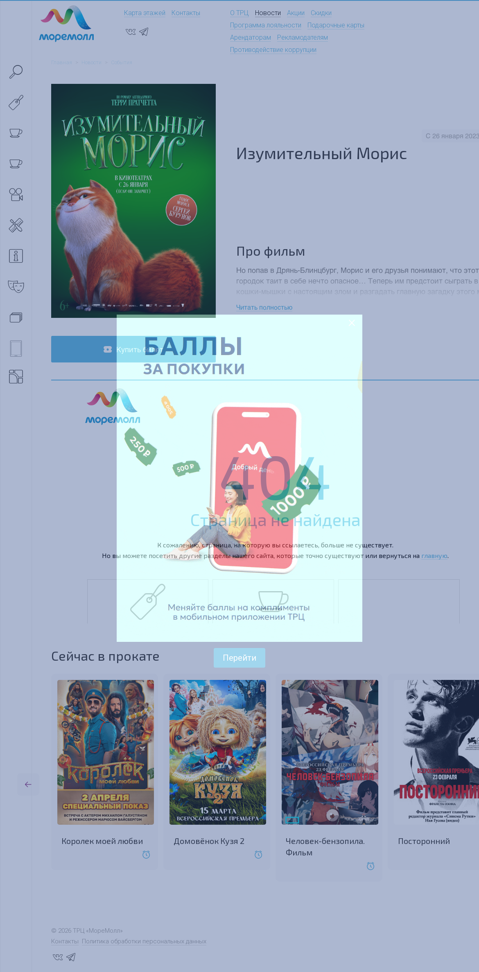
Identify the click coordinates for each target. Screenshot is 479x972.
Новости (268, 13)
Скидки (321, 13)
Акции (296, 13)
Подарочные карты (335, 25)
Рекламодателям (302, 37)
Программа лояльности (265, 25)
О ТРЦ (239, 13)
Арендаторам (250, 37)
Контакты (186, 13)
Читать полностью (264, 307)
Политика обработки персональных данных (144, 941)
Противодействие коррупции (273, 50)
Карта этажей (144, 13)
